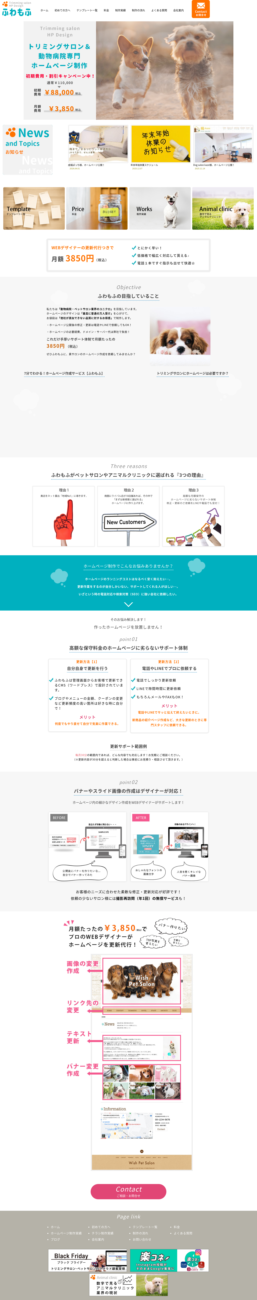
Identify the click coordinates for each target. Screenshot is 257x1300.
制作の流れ (138, 10)
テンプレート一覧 (87, 10)
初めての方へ (62, 10)
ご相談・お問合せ (128, 1191)
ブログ (55, 1239)
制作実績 (120, 10)
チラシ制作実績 (103, 1233)
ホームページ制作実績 (66, 1233)
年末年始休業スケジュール (144, 164)
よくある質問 (159, 10)
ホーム (44, 10)
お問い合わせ (142, 1239)
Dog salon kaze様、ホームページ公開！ (214, 164)
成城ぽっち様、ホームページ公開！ (86, 164)
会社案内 (178, 10)
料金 (106, 10)
